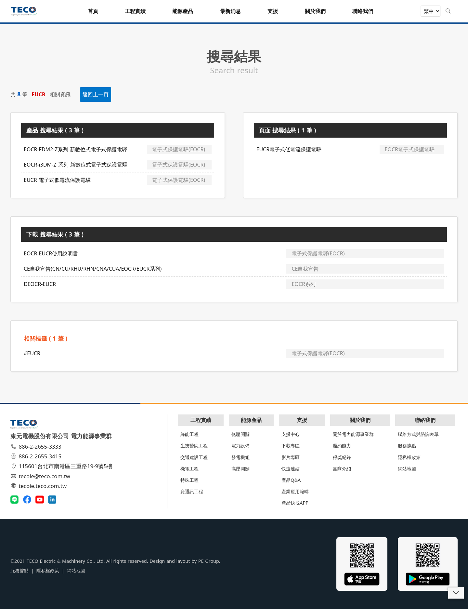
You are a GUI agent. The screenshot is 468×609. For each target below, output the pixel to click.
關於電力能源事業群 (353, 434)
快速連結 (290, 469)
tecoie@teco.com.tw (41, 476)
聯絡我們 (425, 420)
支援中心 (290, 434)
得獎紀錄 (342, 457)
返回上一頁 (96, 94)
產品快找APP (294, 503)
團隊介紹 (342, 469)
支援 (302, 420)
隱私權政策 (409, 457)
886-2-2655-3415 (36, 456)
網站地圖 (407, 469)
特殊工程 (189, 480)
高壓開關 (240, 469)
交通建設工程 (194, 457)
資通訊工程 (191, 491)
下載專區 (290, 445)
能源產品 (251, 420)
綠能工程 (189, 434)
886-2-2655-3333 (36, 446)
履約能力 (342, 445)
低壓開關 (240, 434)
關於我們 (360, 420)
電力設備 (240, 445)
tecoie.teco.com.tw (39, 486)
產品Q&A (291, 480)
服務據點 (407, 445)
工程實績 (200, 420)
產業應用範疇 (295, 491)
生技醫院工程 (194, 445)
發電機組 (240, 457)
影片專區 (290, 457)
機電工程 (189, 469)
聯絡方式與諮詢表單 (418, 434)
